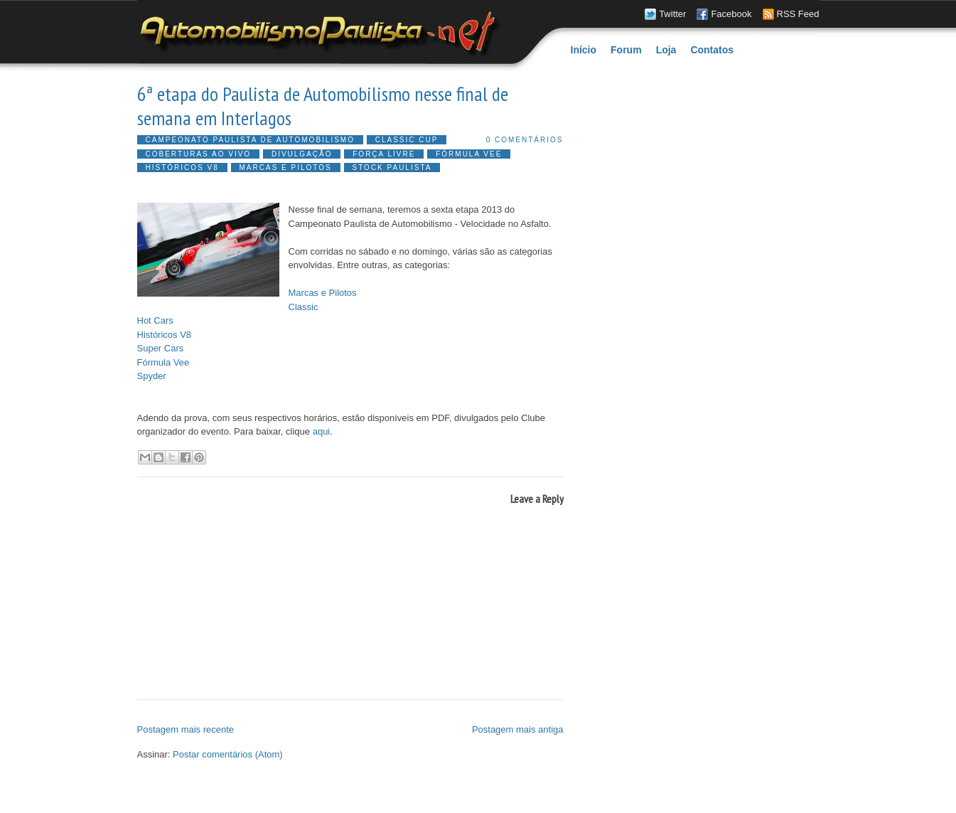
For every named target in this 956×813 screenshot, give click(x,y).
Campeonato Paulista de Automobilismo (250, 140)
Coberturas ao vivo (199, 154)
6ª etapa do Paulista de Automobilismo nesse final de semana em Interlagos (322, 105)
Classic (303, 307)
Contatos (712, 49)
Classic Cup (407, 140)
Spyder (151, 376)
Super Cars (160, 348)
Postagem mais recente (186, 729)
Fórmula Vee (469, 154)
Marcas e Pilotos (286, 167)
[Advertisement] (303, 713)
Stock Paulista (392, 167)
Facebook (731, 14)
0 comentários (525, 140)
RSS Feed (798, 14)
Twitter (672, 14)
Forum (626, 49)
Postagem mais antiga (518, 729)
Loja (666, 49)
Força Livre (384, 154)
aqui (322, 431)
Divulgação (302, 154)
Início (584, 49)
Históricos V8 (182, 167)
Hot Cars (155, 320)
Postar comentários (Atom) (228, 754)
